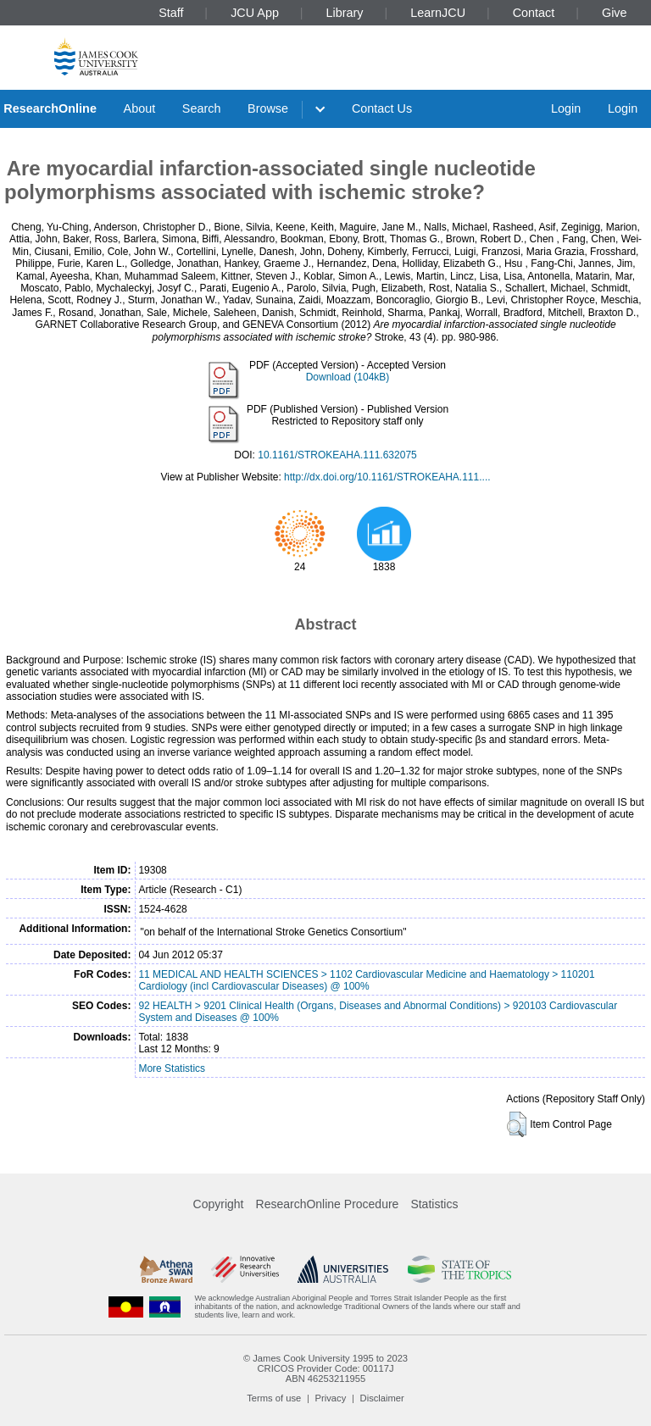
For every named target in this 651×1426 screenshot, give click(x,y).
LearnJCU (437, 12)
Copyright (218, 1204)
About (140, 108)
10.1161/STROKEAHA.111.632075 (337, 455)
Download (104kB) (348, 377)
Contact (534, 12)
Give (614, 12)
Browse (268, 108)
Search (201, 108)
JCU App (255, 12)
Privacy (331, 1398)
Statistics (434, 1204)
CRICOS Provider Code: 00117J (325, 1368)
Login (566, 108)
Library (345, 12)
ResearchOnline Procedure (327, 1204)
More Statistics (171, 1068)
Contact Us (382, 108)
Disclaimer (382, 1398)
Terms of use (274, 1398)
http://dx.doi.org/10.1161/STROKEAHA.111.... (387, 477)
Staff (171, 12)
